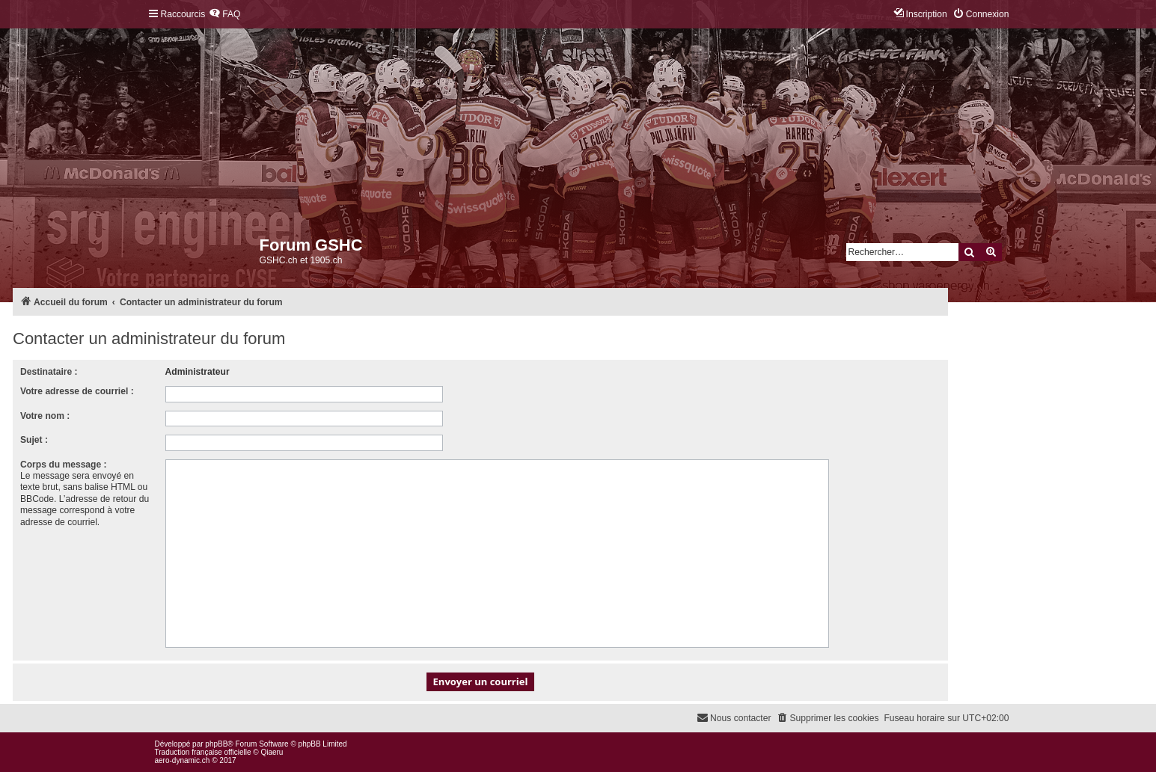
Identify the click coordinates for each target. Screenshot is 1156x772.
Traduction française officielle (203, 752)
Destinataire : (49, 372)
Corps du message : (63, 464)
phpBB (216, 744)
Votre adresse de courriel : (77, 391)
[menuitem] (224, 14)
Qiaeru (271, 752)
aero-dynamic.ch (182, 760)
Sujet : (34, 440)
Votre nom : (45, 416)
